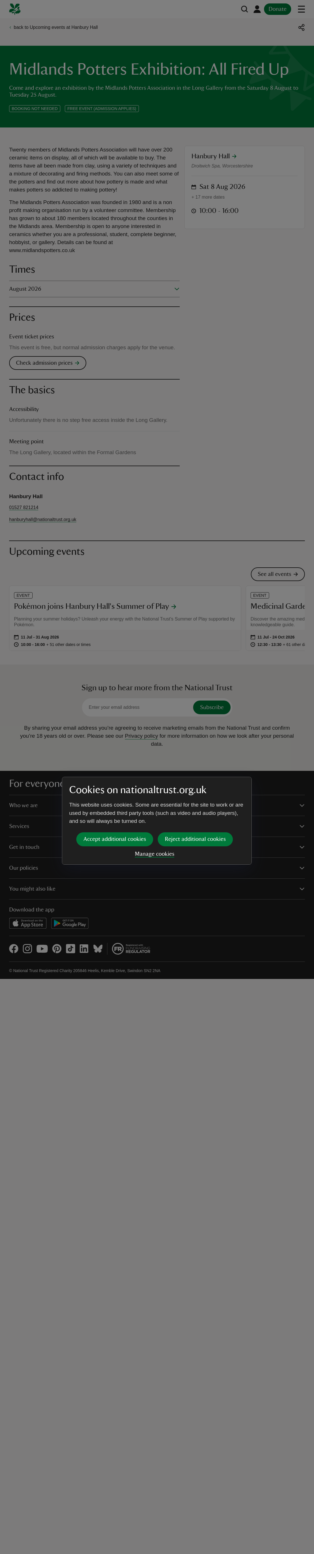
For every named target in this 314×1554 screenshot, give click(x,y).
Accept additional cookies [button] (114, 795)
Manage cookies (154, 810)
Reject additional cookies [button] (195, 795)
